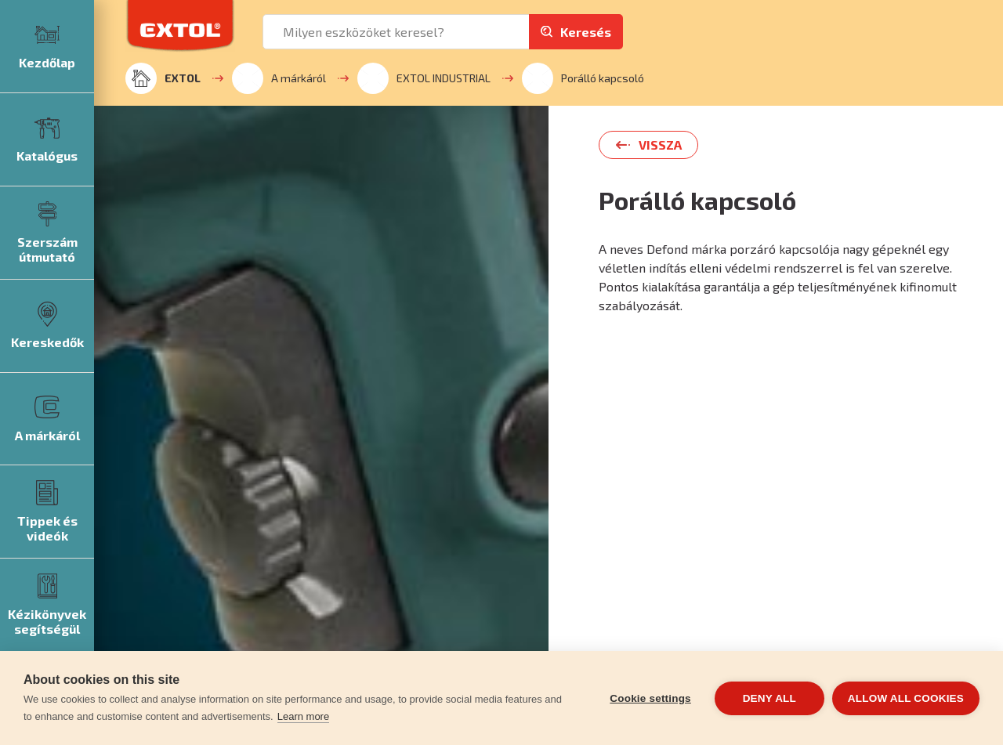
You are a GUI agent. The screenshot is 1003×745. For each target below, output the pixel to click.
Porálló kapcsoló (583, 78)
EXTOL (163, 78)
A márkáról (279, 78)
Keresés (585, 31)
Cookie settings (650, 698)
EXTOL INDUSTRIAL (424, 78)
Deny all (769, 698)
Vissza (660, 144)
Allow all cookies (906, 698)
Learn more (303, 716)
